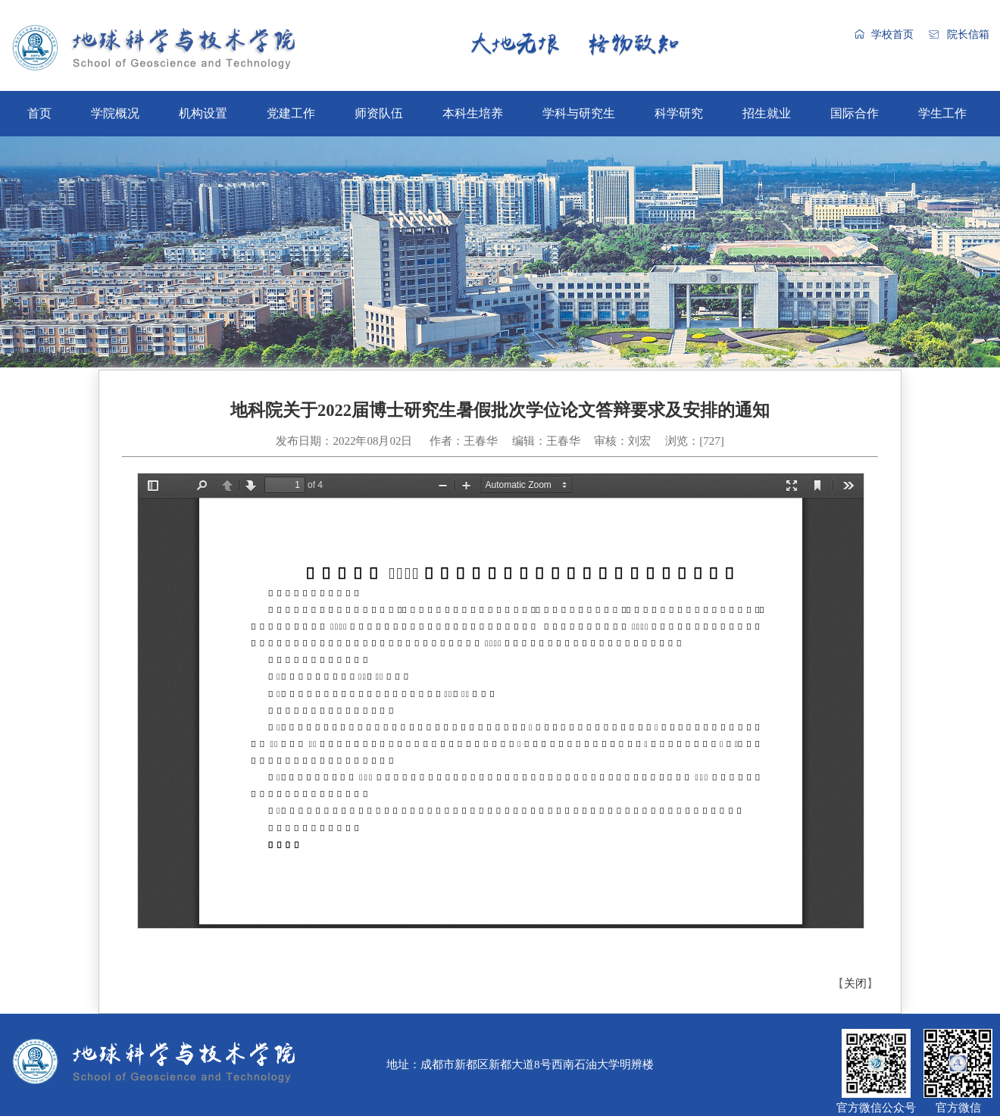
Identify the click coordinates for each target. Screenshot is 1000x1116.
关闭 (855, 983)
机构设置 (203, 113)
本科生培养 (472, 113)
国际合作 (854, 113)
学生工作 (942, 113)
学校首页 (892, 34)
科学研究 (679, 113)
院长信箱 (968, 34)
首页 (39, 113)
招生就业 (766, 113)
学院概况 (115, 113)
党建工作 (291, 113)
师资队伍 (379, 113)
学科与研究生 (578, 113)
